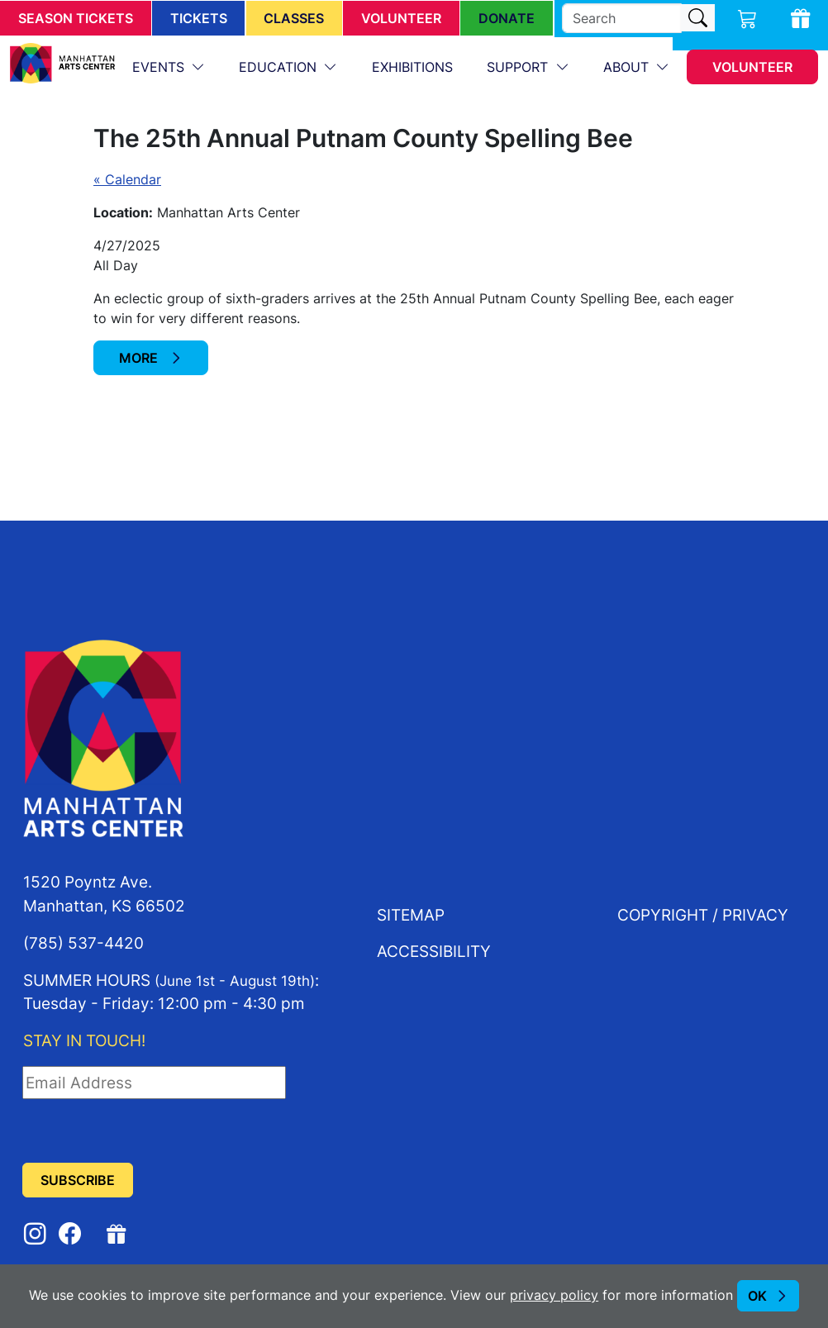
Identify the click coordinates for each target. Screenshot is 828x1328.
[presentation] (148, 1131)
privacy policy (554, 1295)
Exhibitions (412, 67)
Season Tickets (75, 18)
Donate (506, 18)
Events (160, 67)
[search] (622, 18)
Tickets (198, 18)
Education (280, 67)
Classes (294, 18)
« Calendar (127, 179)
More (140, 358)
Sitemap (411, 914)
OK (757, 1296)
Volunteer (401, 18)
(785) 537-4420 (83, 942)
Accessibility (434, 951)
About (628, 67)
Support (519, 67)
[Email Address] (154, 1082)
